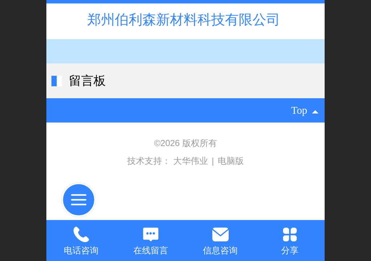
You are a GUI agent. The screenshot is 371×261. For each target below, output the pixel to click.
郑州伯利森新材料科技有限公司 (185, 19)
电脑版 (231, 161)
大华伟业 (191, 161)
